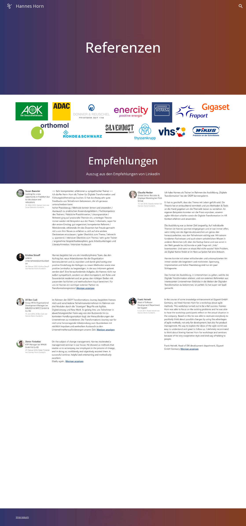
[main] (123, 47)
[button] (240, 6)
